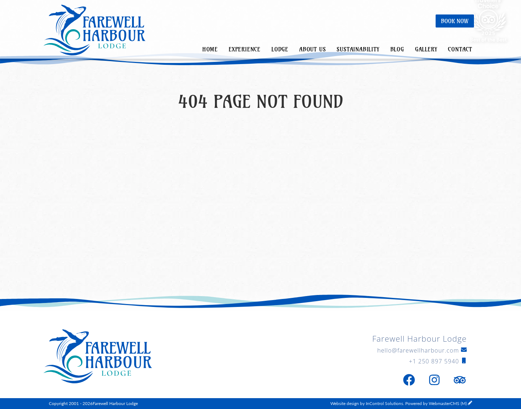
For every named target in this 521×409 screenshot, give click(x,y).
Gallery (426, 49)
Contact (460, 49)
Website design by (366, 403)
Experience (244, 49)
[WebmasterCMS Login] (470, 403)
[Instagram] (434, 380)
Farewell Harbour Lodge (94, 30)
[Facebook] (409, 380)
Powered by (436, 403)
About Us (312, 49)
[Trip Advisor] (459, 380)
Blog (397, 49)
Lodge (279, 49)
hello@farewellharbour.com (422, 350)
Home (210, 49)
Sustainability (357, 49)
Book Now (455, 21)
